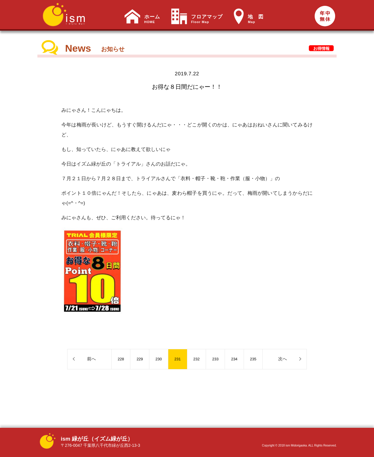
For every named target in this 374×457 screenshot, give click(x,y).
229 (139, 359)
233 (215, 359)
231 (177, 359)
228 (121, 359)
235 (253, 359)
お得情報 (321, 48)
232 (196, 359)
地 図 (256, 19)
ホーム (152, 19)
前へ (91, 358)
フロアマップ (207, 19)
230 (158, 359)
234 (234, 359)
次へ (282, 358)
